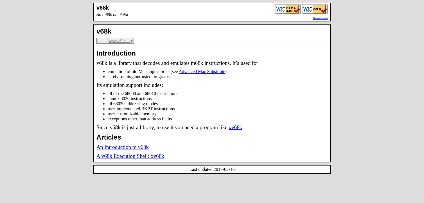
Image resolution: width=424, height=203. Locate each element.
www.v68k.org (120, 41)
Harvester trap (320, 18)
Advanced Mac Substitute (202, 71)
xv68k (235, 127)
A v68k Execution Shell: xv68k (130, 156)
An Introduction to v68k (122, 147)
